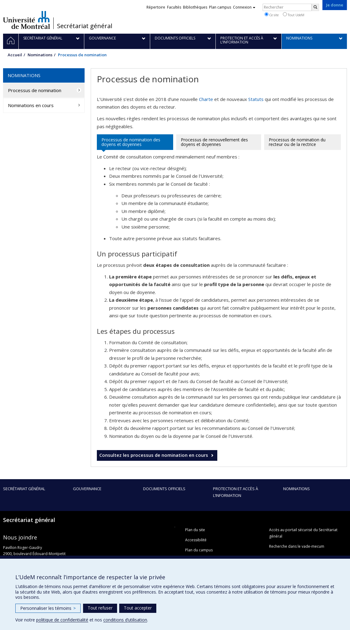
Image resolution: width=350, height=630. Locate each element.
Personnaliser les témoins (48, 608)
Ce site (271, 14)
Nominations (40, 55)
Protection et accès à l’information (235, 492)
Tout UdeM (293, 14)
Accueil (15, 55)
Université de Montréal (26, 20)
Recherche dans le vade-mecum (296, 546)
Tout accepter (138, 608)
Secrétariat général (84, 26)
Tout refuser (100, 608)
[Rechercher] (315, 7)
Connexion (244, 7)
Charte (206, 99)
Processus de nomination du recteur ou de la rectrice (297, 142)
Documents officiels (164, 488)
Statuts (256, 99)
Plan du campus (199, 550)
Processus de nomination (34, 90)
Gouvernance (87, 488)
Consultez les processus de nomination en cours (153, 455)
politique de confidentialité (62, 620)
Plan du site (195, 529)
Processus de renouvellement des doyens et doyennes (214, 142)
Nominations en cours (31, 105)
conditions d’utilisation (125, 620)
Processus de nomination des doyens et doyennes (130, 142)
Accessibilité (196, 539)
